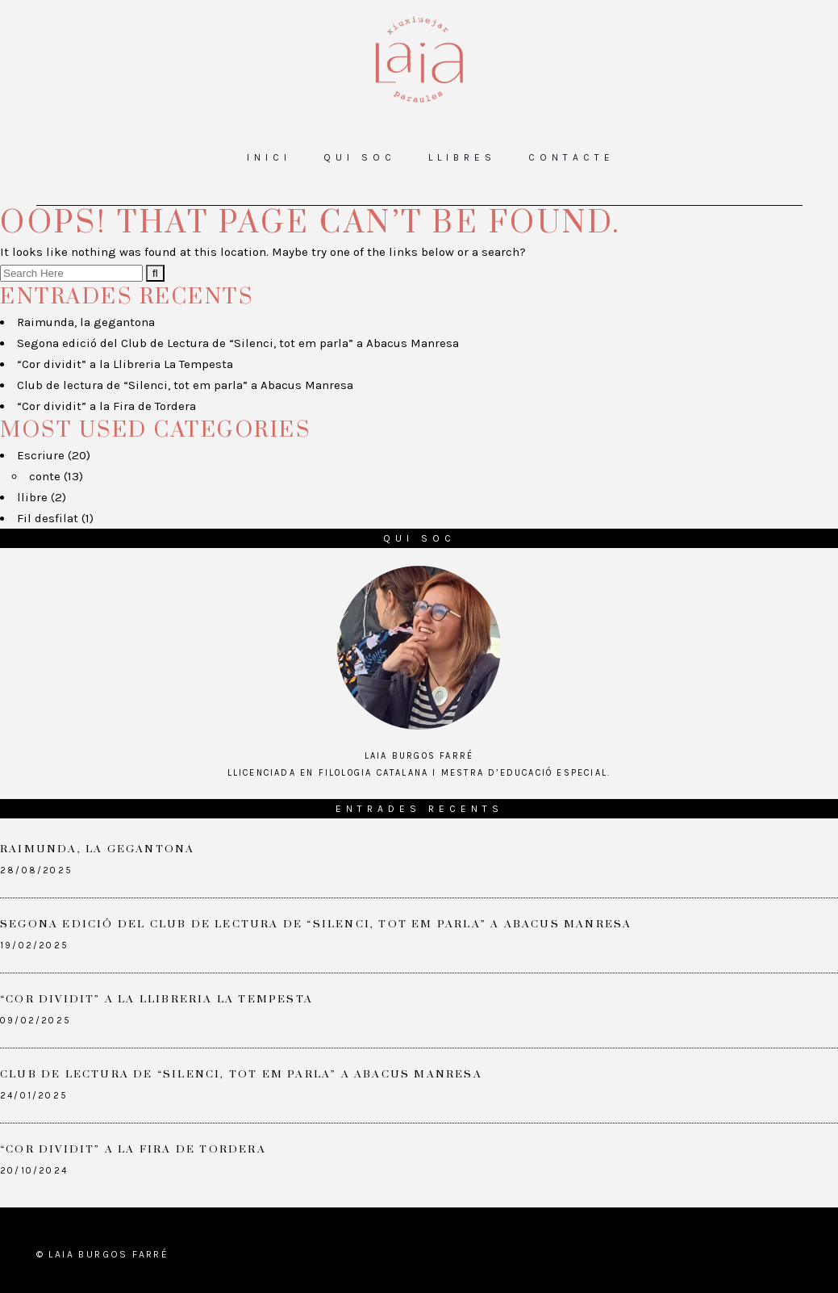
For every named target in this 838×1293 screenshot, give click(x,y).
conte (44, 476)
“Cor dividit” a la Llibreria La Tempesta (125, 364)
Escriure (41, 455)
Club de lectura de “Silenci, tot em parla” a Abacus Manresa (185, 385)
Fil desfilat (47, 518)
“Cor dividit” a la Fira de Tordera (106, 406)
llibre (32, 497)
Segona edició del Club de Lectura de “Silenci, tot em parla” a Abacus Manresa (238, 343)
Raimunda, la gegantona (86, 322)
